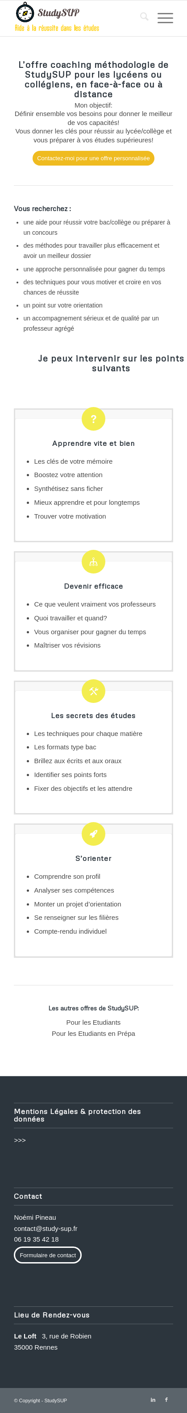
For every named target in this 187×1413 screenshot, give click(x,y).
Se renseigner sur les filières (76, 917)
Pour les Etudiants (93, 1022)
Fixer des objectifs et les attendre (83, 788)
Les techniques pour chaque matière (88, 733)
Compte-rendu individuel (70, 931)
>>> (19, 1140)
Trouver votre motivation (70, 516)
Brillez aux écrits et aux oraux (77, 761)
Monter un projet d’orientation (77, 904)
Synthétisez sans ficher (68, 488)
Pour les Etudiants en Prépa (93, 1033)
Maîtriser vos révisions (67, 645)
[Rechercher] (140, 18)
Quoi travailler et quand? (70, 618)
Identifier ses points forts (70, 774)
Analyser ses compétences (74, 890)
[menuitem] (140, 18)
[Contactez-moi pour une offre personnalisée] (93, 158)
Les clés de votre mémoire (73, 461)
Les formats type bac (65, 747)
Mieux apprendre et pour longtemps (87, 502)
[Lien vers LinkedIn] (153, 1399)
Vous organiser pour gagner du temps (90, 632)
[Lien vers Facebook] (166, 1399)
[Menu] (161, 18)
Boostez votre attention (68, 474)
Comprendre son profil (67, 876)
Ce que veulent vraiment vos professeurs (95, 604)
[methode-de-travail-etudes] (77, 18)
